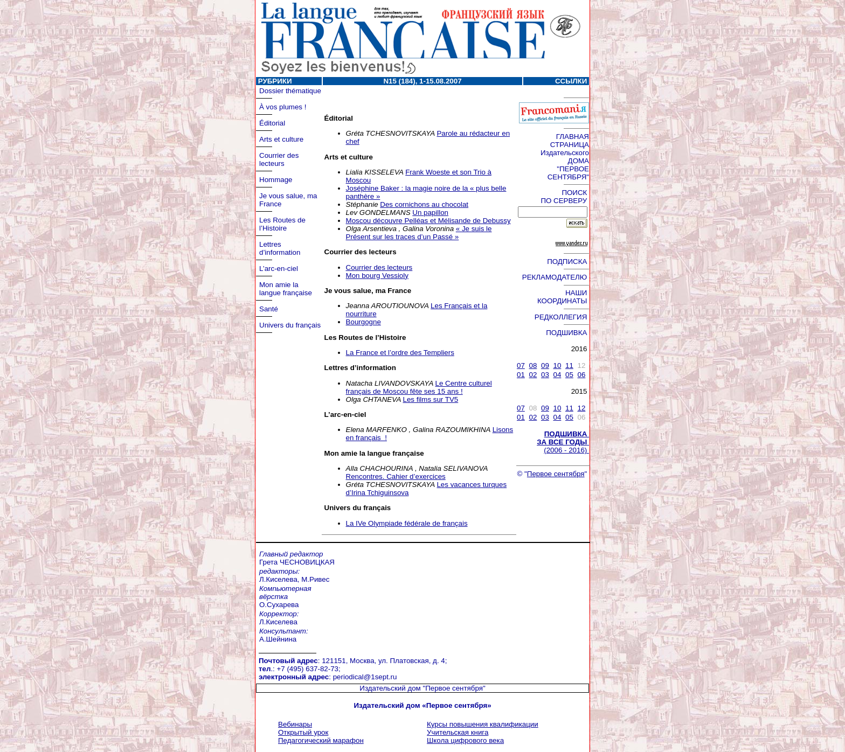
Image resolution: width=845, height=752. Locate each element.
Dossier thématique (290, 91)
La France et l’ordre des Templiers (400, 353)
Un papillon (430, 212)
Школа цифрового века (465, 740)
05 (569, 375)
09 (545, 365)
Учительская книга (457, 732)
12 (581, 408)
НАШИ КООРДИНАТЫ (563, 297)
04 (557, 375)
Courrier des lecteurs (279, 159)
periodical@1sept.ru (365, 677)
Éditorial (272, 123)
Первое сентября (556, 474)
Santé (268, 309)
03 (545, 375)
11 (569, 365)
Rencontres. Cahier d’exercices (396, 476)
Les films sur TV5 (431, 399)
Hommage (275, 180)
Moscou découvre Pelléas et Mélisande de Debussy (428, 221)
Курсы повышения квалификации (482, 724)
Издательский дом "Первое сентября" (422, 688)
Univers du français (290, 325)
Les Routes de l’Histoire (282, 224)
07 (521, 365)
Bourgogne (363, 322)
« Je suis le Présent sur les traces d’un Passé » (419, 233)
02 (533, 375)
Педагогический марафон (321, 740)
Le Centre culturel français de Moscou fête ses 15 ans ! (419, 387)
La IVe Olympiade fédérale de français (407, 523)
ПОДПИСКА (568, 261)
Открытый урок (303, 732)
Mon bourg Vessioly (377, 275)
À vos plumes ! (282, 107)
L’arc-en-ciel (278, 268)
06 (581, 375)
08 (533, 365)
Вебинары (295, 724)
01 (521, 375)
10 (557, 365)
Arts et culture (281, 139)
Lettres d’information (279, 248)
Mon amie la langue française (285, 289)
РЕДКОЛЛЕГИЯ (562, 317)
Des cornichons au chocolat (424, 204)
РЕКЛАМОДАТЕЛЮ (555, 277)
